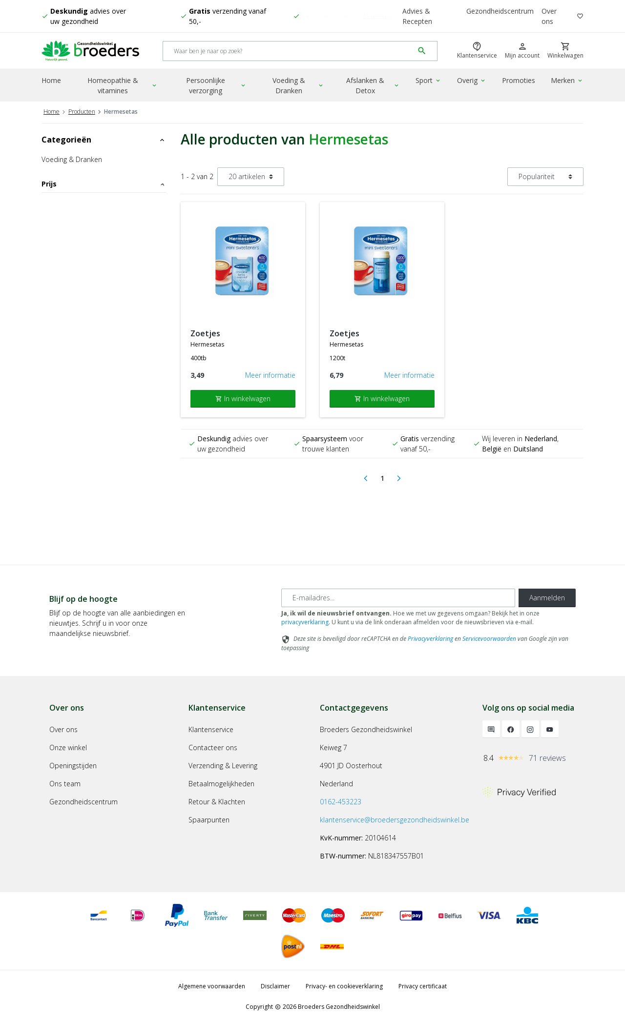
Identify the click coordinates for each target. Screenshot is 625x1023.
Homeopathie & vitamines (122, 85)
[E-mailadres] (398, 598)
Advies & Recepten (417, 16)
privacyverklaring (305, 622)
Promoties (518, 80)
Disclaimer (275, 986)
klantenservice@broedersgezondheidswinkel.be (394, 819)
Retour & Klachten (216, 801)
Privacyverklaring (430, 638)
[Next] (399, 478)
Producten (81, 111)
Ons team (65, 783)
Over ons (549, 16)
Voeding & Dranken (298, 85)
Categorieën (104, 139)
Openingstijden (73, 765)
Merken (567, 80)
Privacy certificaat (422, 986)
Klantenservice (210, 729)
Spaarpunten (208, 819)
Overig (471, 80)
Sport (428, 80)
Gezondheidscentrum (500, 11)
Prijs (104, 183)
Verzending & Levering (222, 765)
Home (51, 80)
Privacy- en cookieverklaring (344, 986)
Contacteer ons (212, 747)
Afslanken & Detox (373, 85)
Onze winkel (68, 747)
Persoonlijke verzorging (216, 85)
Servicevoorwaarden (489, 638)
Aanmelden (547, 597)
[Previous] (365, 478)
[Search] (288, 51)
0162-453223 (340, 801)
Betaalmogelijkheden (221, 783)
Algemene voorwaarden (211, 986)
